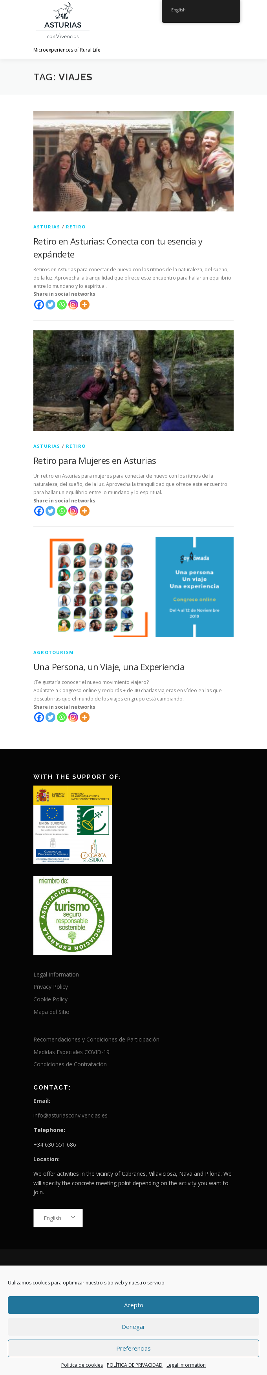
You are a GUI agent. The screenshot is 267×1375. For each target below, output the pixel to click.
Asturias (46, 227)
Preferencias (133, 1348)
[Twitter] (50, 304)
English (52, 1218)
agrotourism (53, 652)
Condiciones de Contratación (70, 1064)
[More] (85, 304)
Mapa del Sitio (51, 1011)
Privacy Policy (50, 986)
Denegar (133, 1327)
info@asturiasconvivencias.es (70, 1115)
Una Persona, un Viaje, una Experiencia (109, 667)
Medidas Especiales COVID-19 (71, 1052)
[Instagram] (73, 304)
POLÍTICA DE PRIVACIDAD (135, 1365)
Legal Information (186, 1365)
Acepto (133, 1305)
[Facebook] (39, 304)
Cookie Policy (50, 999)
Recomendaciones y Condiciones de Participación (96, 1039)
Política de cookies (82, 1365)
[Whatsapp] (62, 304)
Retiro (76, 227)
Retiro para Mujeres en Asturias (94, 460)
